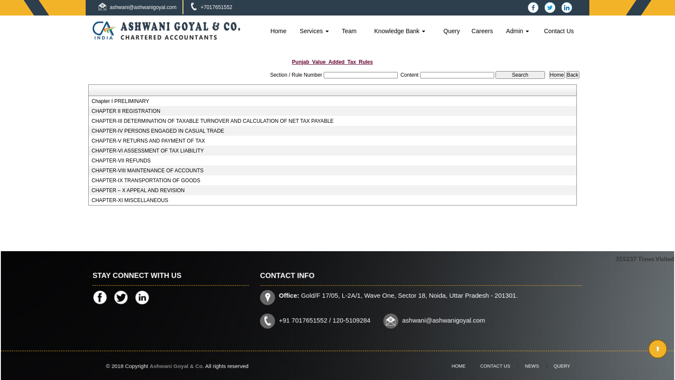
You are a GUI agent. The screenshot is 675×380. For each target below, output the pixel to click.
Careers (482, 31)
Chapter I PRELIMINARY (120, 101)
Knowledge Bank (399, 31)
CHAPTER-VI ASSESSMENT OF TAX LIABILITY (148, 151)
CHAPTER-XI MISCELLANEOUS (130, 200)
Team (349, 31)
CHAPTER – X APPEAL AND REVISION (138, 190)
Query (451, 31)
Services (314, 31)
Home (278, 31)
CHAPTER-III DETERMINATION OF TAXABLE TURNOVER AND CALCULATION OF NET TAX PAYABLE (213, 121)
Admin (517, 31)
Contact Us (559, 31)
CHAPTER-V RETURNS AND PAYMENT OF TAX (148, 141)
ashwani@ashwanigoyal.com (143, 7)
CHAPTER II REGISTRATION (126, 111)
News (527, 366)
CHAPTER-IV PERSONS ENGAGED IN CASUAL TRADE (158, 131)
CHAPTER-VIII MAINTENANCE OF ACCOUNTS (148, 171)
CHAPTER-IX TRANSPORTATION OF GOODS (146, 181)
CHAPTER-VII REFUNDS (121, 161)
